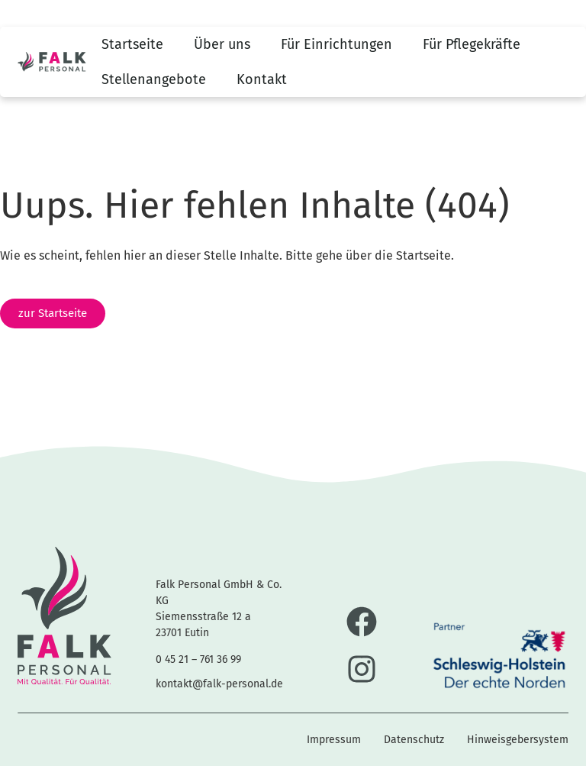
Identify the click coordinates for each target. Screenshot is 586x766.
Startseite (132, 44)
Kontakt (262, 79)
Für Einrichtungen (336, 44)
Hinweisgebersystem (517, 739)
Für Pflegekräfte (471, 44)
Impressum (334, 739)
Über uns (222, 44)
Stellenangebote (153, 79)
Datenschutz (414, 739)
